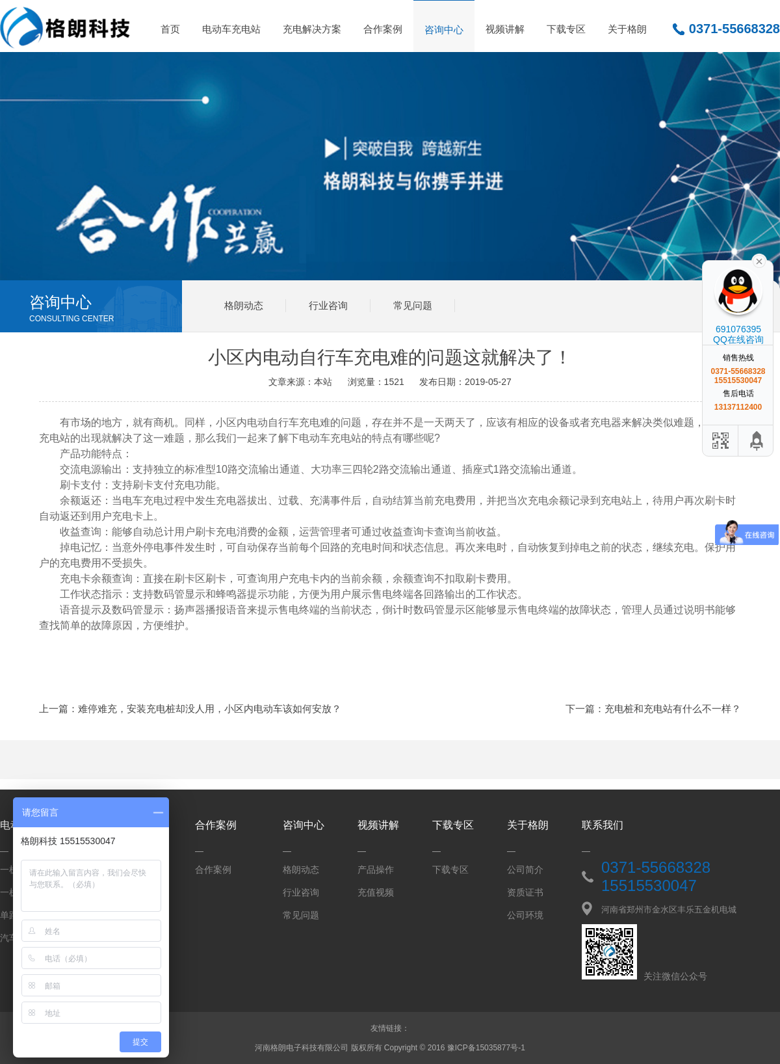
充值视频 (376, 892)
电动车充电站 (231, 28)
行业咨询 (328, 305)
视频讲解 (505, 28)
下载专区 (566, 28)
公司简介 (525, 869)
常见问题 (412, 305)
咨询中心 (443, 29)
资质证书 (525, 892)
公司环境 (525, 915)
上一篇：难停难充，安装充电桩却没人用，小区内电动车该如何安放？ (190, 708)
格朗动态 (243, 305)
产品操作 (376, 869)
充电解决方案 (312, 28)
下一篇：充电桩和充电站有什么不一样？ (653, 708)
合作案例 (382, 28)
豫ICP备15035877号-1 (486, 1047)
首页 (170, 28)
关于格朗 (627, 28)
